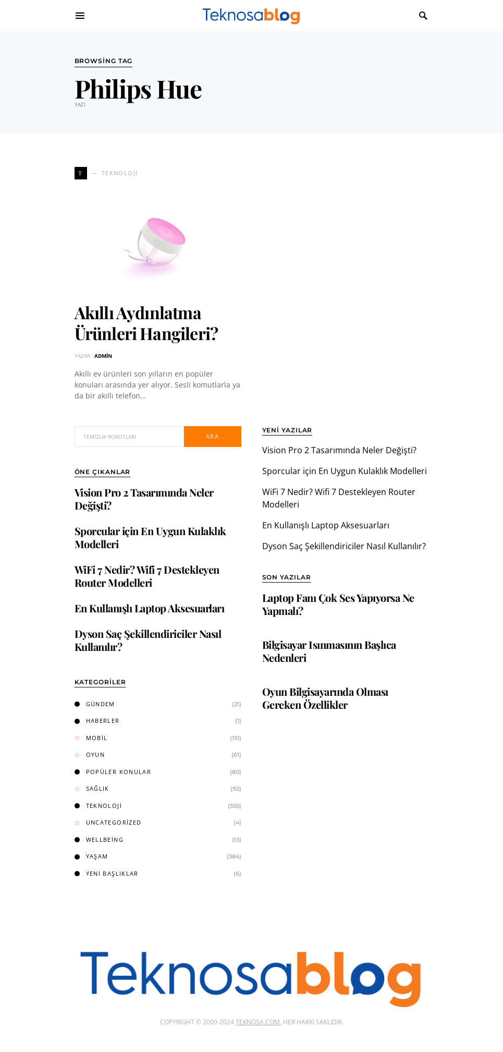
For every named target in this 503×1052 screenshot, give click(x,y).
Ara (212, 436)
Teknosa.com (258, 1022)
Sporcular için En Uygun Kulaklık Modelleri (150, 537)
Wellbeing (99, 839)
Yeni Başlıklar (107, 873)
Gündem (95, 704)
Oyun (90, 754)
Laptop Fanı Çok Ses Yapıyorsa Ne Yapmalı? (338, 604)
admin (103, 355)
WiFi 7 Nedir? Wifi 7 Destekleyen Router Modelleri (147, 575)
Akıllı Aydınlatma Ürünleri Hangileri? (146, 322)
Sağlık (92, 788)
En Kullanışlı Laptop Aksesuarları (150, 608)
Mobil (91, 738)
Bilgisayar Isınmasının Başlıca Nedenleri (329, 650)
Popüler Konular (113, 772)
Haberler (97, 720)
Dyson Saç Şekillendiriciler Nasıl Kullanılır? (148, 640)
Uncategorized (108, 822)
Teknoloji (98, 805)
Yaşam (91, 856)
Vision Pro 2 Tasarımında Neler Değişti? (144, 498)
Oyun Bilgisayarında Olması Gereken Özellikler (325, 697)
